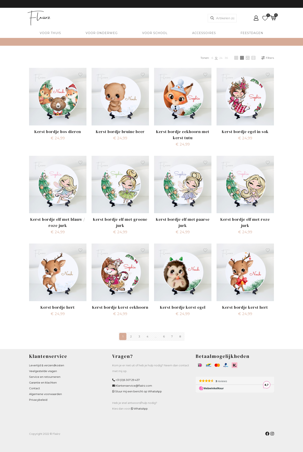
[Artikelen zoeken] (222, 18)
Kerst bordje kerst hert (245, 307)
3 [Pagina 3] (139, 336)
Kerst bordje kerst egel (182, 307)
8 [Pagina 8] (180, 336)
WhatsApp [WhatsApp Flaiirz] (141, 408)
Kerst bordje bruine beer (120, 131)
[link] (212, 58)
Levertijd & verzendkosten (46, 365)
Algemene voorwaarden (45, 394)
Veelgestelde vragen (43, 371)
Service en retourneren (44, 376)
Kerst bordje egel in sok (245, 131)
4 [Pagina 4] (147, 336)
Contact (34, 388)
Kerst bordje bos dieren (57, 131)
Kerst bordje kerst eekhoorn (120, 307)
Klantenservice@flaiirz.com (134, 385)
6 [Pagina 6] (164, 336)
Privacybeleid (38, 399)
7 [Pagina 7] (172, 336)
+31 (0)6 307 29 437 (128, 379)
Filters (267, 58)
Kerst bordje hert (58, 307)
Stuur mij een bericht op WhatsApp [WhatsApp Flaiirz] (138, 391)
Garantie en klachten (43, 382)
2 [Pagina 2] (131, 336)
